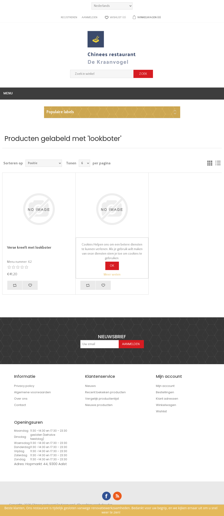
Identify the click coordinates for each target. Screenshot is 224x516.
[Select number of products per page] (84, 163)
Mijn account (165, 386)
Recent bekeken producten (105, 392)
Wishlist (161, 411)
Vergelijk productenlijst (102, 398)
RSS (117, 496)
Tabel (209, 163)
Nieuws (90, 386)
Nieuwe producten (99, 405)
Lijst (218, 163)
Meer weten (112, 274)
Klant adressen (167, 398)
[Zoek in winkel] (102, 74)
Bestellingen (165, 392)
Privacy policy (24, 386)
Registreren (69, 17)
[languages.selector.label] (112, 6)
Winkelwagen (166, 405)
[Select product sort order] (43, 163)
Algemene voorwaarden (32, 392)
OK (112, 266)
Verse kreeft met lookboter (29, 247)
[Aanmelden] (99, 344)
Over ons (20, 398)
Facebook (106, 496)
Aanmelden (89, 17)
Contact (20, 405)
